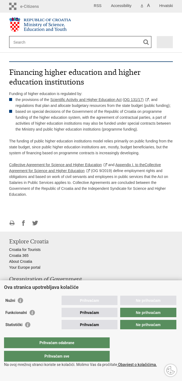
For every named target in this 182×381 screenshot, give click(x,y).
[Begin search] (146, 42)
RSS (98, 6)
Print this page (12, 223)
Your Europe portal (24, 267)
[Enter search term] (33, 42)
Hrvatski (166, 6)
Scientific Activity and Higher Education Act (86, 99)
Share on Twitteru (35, 223)
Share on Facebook (23, 223)
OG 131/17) (134, 99)
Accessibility (121, 6)
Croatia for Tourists (25, 249)
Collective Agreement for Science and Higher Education (55, 165)
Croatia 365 (18, 255)
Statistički (13, 335)
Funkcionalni (16, 323)
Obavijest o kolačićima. (137, 364)
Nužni (10, 311)
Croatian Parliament (25, 287)
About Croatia (20, 261)
